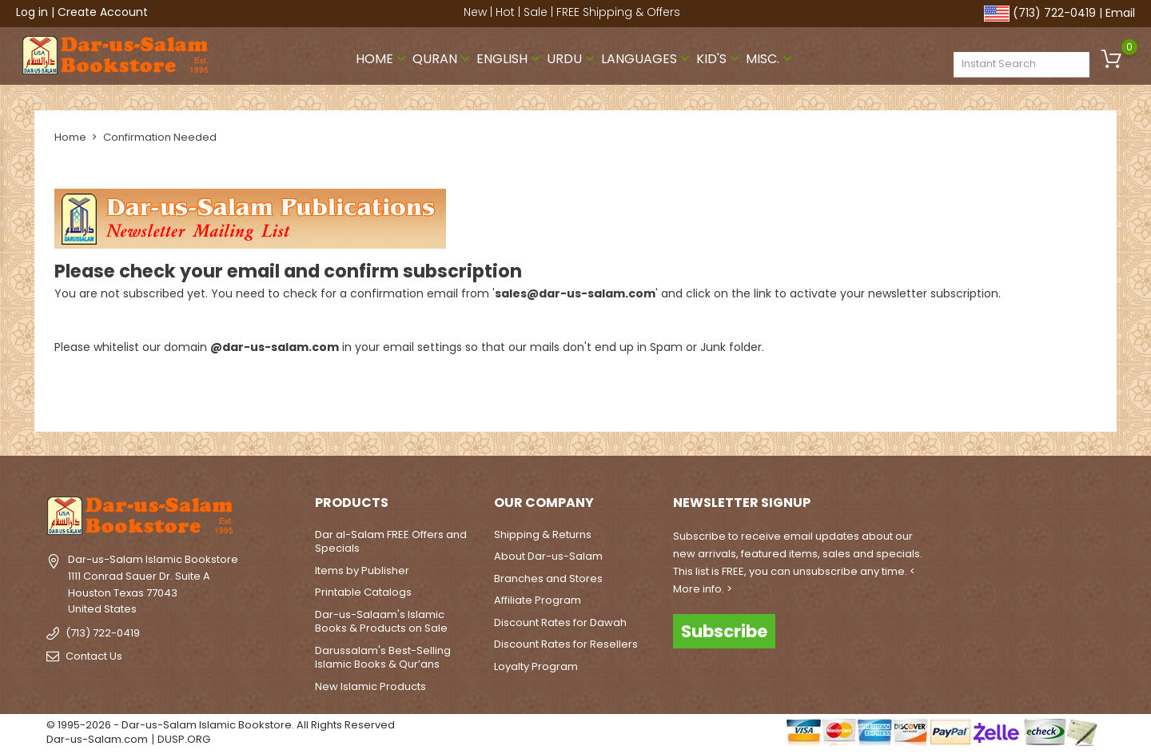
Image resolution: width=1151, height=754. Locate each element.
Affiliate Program (537, 600)
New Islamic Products (370, 686)
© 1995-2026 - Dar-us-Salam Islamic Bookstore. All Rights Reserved (220, 724)
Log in (32, 12)
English (510, 59)
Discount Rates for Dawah (560, 622)
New (475, 12)
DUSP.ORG (183, 739)
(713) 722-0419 (1054, 13)
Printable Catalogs (363, 592)
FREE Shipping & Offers (618, 12)
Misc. (770, 59)
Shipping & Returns (542, 534)
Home (382, 59)
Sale (536, 12)
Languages (647, 59)
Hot (505, 12)
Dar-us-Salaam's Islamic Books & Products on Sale (381, 621)
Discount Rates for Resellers (566, 644)
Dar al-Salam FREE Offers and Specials (391, 542)
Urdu (572, 59)
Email (1120, 13)
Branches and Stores (548, 578)
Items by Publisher (362, 570)
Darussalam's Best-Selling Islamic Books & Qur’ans (383, 657)
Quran (442, 59)
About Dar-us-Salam (548, 556)
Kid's (719, 59)
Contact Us (94, 656)
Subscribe (724, 631)
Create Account (103, 12)
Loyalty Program (536, 666)
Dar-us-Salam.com (97, 739)
